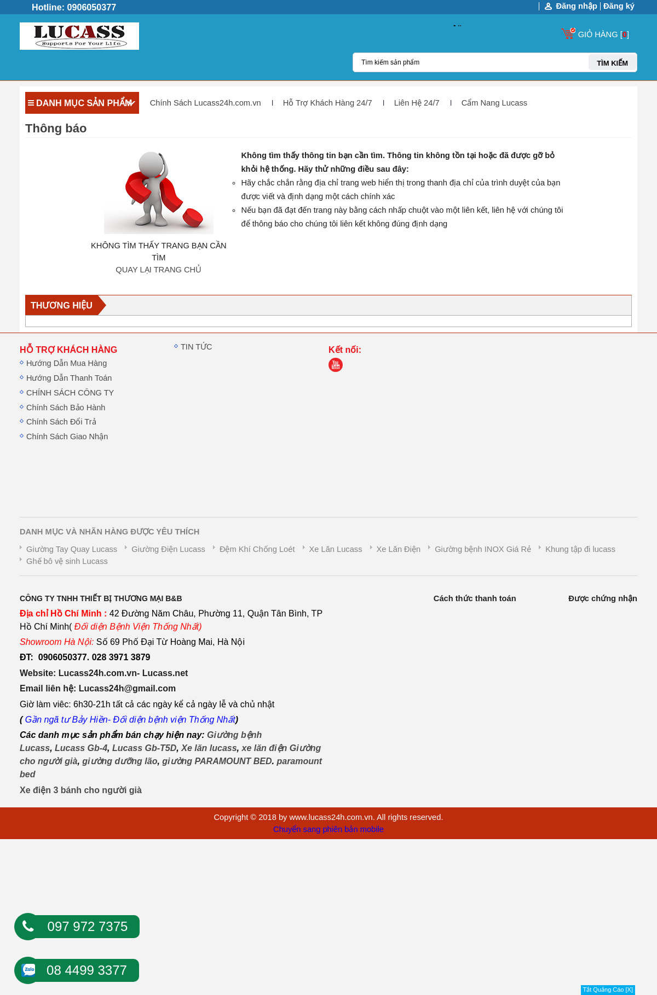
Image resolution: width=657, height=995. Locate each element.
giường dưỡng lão (119, 761)
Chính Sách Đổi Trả (61, 421)
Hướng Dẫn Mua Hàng (66, 363)
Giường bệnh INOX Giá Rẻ (483, 549)
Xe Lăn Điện (399, 549)
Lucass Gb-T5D (144, 748)
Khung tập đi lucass (580, 549)
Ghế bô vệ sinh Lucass (67, 561)
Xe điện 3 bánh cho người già (81, 790)
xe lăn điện (264, 748)
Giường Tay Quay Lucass (71, 549)
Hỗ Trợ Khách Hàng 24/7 (327, 102)
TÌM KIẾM (612, 63)
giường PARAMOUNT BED (217, 761)
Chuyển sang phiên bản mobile (328, 829)
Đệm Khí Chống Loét (257, 549)
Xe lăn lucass (209, 748)
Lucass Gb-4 (81, 748)
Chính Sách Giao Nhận (67, 436)
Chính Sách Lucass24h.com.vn (205, 102)
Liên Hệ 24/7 (417, 102)
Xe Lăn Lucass (335, 549)
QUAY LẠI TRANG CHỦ (158, 269)
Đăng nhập (576, 6)
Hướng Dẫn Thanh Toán (69, 378)
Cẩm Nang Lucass (494, 102)
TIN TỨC (196, 346)
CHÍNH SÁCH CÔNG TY (70, 392)
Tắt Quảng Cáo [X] (608, 989)
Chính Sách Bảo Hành (65, 407)
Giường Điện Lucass (168, 549)
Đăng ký (619, 6)
